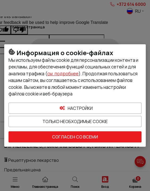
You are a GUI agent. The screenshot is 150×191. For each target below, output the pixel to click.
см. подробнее (63, 74)
